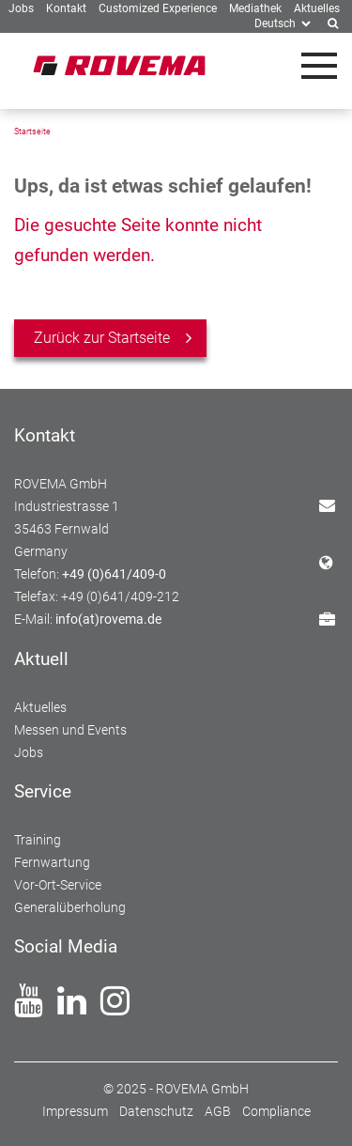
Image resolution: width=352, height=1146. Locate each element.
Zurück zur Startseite (102, 338)
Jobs (335, 618)
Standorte (335, 561)
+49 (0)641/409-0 (114, 573)
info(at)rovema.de (108, 619)
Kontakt (335, 504)
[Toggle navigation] (319, 66)
